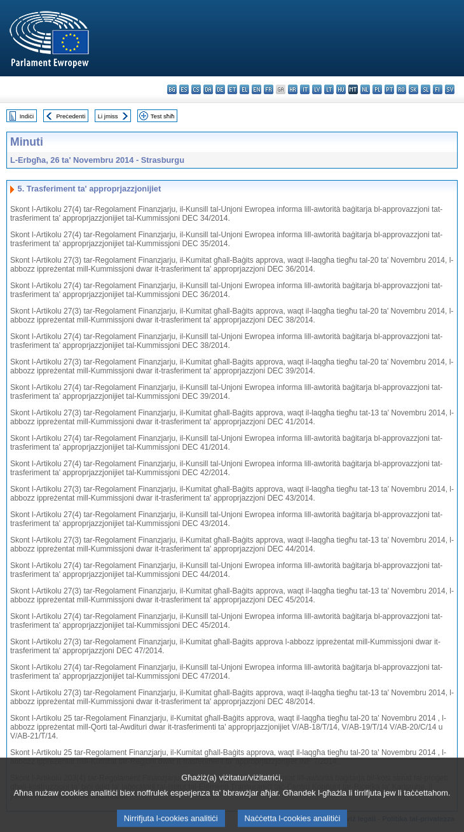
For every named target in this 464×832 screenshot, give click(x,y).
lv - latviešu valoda (317, 89)
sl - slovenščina (425, 89)
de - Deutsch (220, 89)
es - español (184, 89)
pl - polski (377, 89)
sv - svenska (449, 89)
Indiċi (27, 116)
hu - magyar (341, 89)
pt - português (389, 89)
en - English (256, 89)
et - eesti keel (232, 89)
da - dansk (208, 89)
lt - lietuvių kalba (329, 89)
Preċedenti (70, 116)
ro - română (401, 89)
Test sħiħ (163, 116)
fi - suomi (437, 89)
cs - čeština (196, 89)
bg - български (172, 89)
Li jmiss (108, 116)
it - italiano (305, 89)
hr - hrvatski (292, 89)
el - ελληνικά (244, 89)
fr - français (268, 89)
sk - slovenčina (413, 89)
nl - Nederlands (365, 89)
